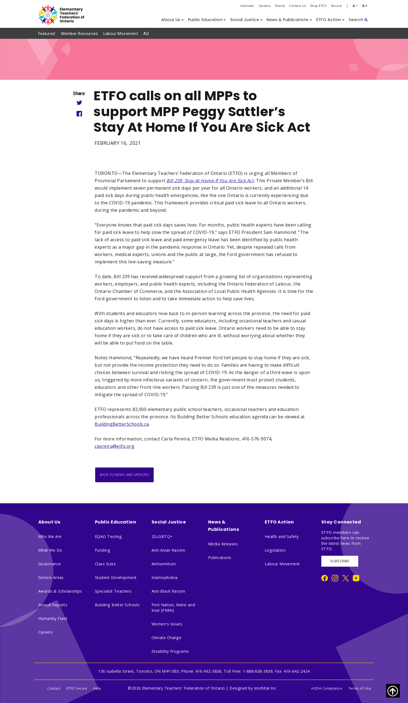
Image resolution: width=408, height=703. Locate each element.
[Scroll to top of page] (393, 691)
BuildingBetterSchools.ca (122, 424)
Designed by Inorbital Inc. (253, 688)
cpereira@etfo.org (114, 446)
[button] (172, 20)
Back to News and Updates (124, 474)
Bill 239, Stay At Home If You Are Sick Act (210, 181)
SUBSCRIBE (339, 561)
